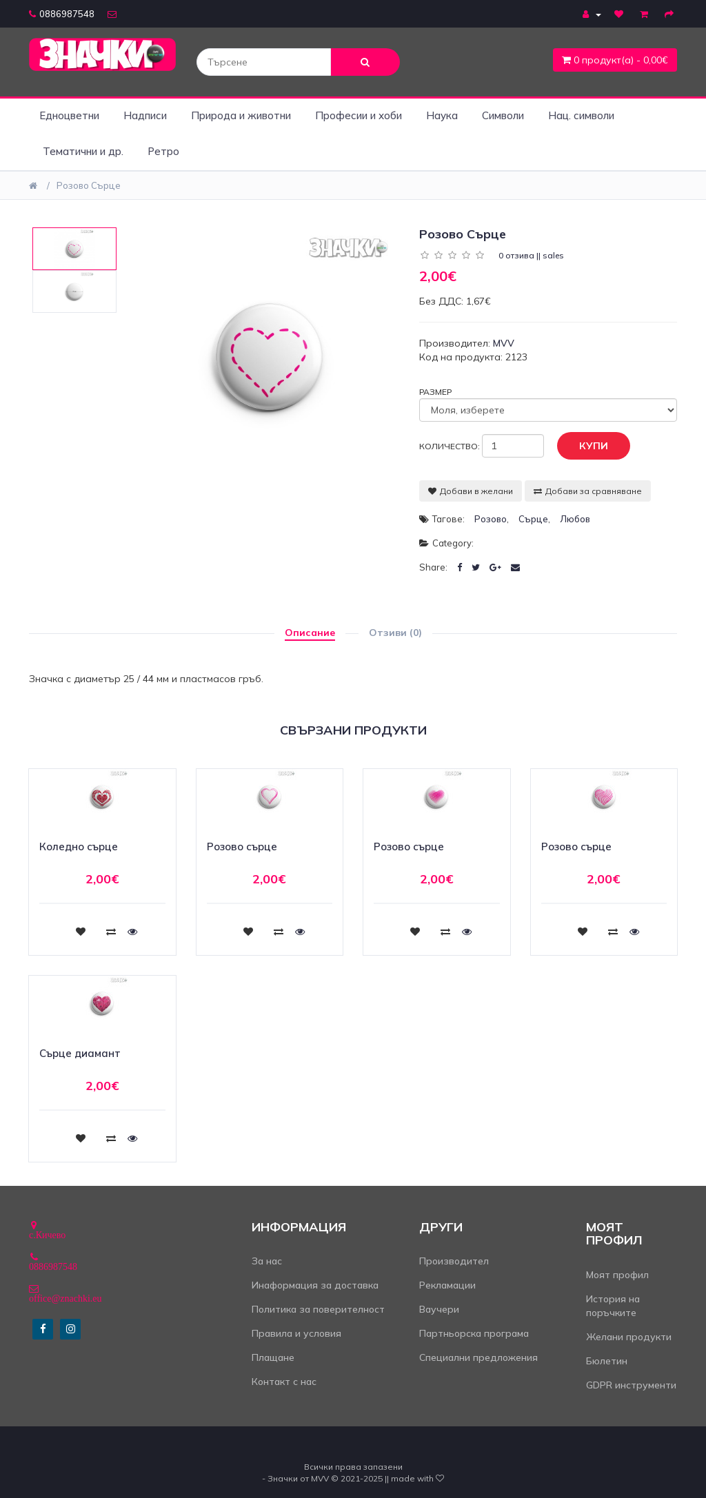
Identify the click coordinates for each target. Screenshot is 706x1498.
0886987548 (61, 13)
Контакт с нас (284, 1381)
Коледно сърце (78, 846)
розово (490, 518)
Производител (454, 1261)
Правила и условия (296, 1333)
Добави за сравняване (588, 491)
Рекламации (447, 1285)
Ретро (163, 151)
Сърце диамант (80, 1053)
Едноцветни (69, 115)
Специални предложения (478, 1357)
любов (575, 518)
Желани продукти (629, 1337)
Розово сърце (89, 185)
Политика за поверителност (318, 1309)
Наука (442, 115)
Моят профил (617, 1275)
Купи (583, 446)
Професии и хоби (358, 115)
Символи (503, 115)
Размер (435, 392)
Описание (310, 632)
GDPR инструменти (631, 1385)
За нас (267, 1261)
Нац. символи (581, 115)
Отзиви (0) (395, 632)
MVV (503, 343)
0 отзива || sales (531, 255)
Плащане (273, 1357)
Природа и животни (241, 115)
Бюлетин (606, 1361)
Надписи (145, 115)
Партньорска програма (474, 1333)
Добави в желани (470, 491)
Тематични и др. (83, 151)
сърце (533, 518)
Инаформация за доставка (315, 1285)
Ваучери (439, 1309)
